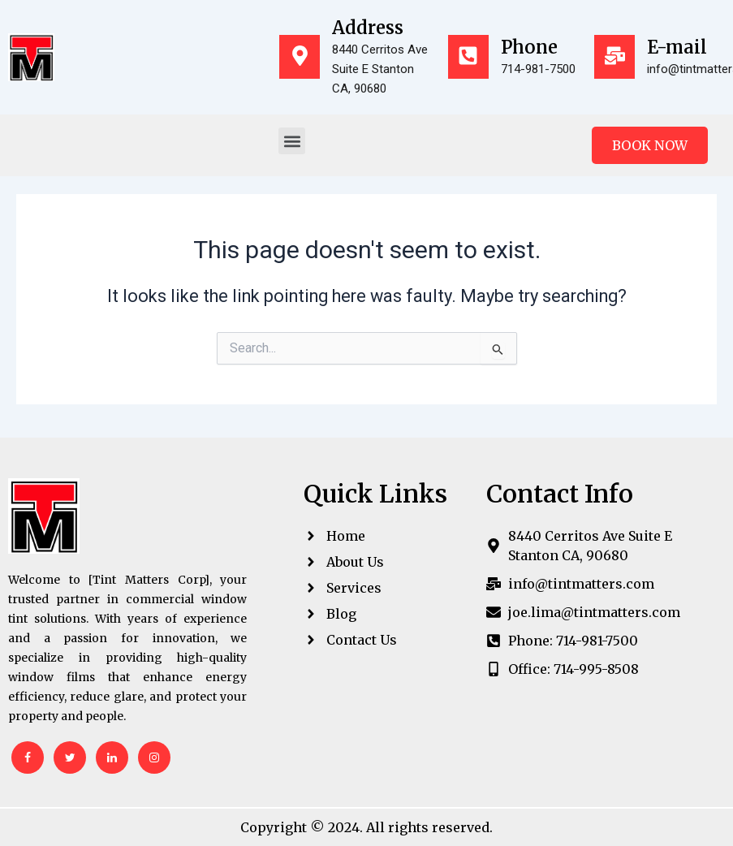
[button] (291, 140)
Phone (529, 47)
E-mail (677, 47)
